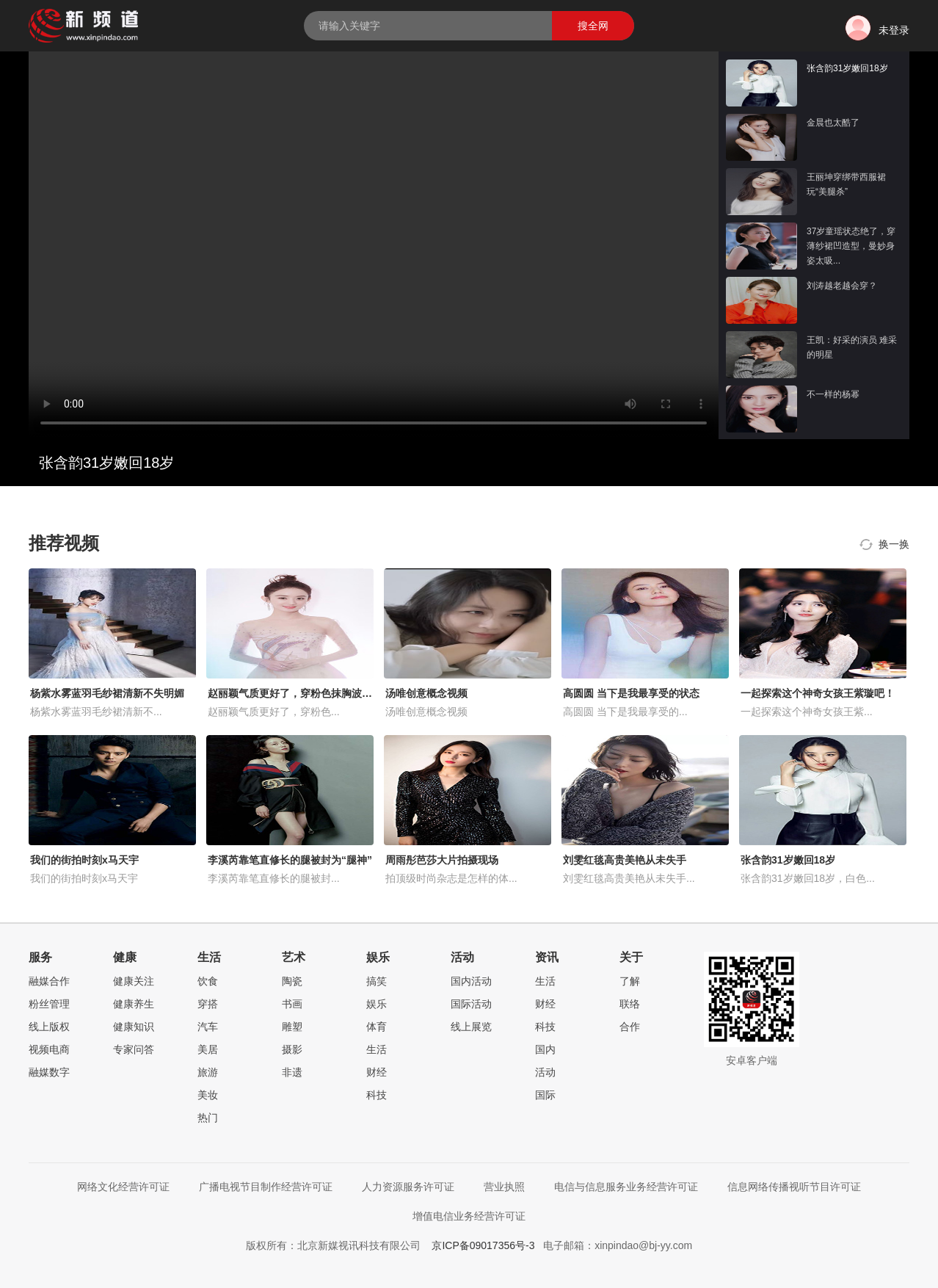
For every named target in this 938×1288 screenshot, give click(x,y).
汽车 (207, 1026)
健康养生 (133, 1004)
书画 (292, 1004)
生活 (376, 1049)
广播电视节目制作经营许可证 (265, 1187)
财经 (376, 1072)
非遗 (292, 1072)
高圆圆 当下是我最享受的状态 (631, 693)
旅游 (207, 1072)
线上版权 (49, 1026)
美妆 (207, 1095)
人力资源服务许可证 (408, 1187)
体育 (376, 1026)
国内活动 (471, 981)
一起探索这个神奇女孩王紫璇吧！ (818, 693)
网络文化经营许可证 (123, 1187)
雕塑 (292, 1026)
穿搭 (207, 1004)
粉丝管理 (49, 1004)
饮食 (207, 981)
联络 (629, 1004)
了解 (629, 981)
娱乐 (376, 1004)
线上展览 (471, 1026)
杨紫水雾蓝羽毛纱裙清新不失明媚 (107, 693)
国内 (545, 1049)
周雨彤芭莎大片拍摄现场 (441, 860)
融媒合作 (49, 981)
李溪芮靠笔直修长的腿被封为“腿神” (290, 860)
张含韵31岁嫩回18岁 (788, 860)
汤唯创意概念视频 (426, 693)
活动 (545, 1072)
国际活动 (471, 1004)
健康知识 (133, 1026)
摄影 (292, 1049)
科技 (376, 1095)
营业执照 (504, 1187)
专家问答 (133, 1049)
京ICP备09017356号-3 (483, 1245)
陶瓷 (292, 981)
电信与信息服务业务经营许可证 (626, 1187)
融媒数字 (49, 1072)
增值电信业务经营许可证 (469, 1216)
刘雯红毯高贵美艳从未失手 (624, 860)
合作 (629, 1026)
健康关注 (133, 981)
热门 (207, 1118)
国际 (545, 1095)
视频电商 (49, 1049)
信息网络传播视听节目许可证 (794, 1187)
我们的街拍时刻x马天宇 (84, 860)
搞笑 (376, 981)
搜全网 (593, 26)
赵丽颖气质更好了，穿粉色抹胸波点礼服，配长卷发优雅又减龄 (351, 693)
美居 (207, 1049)
